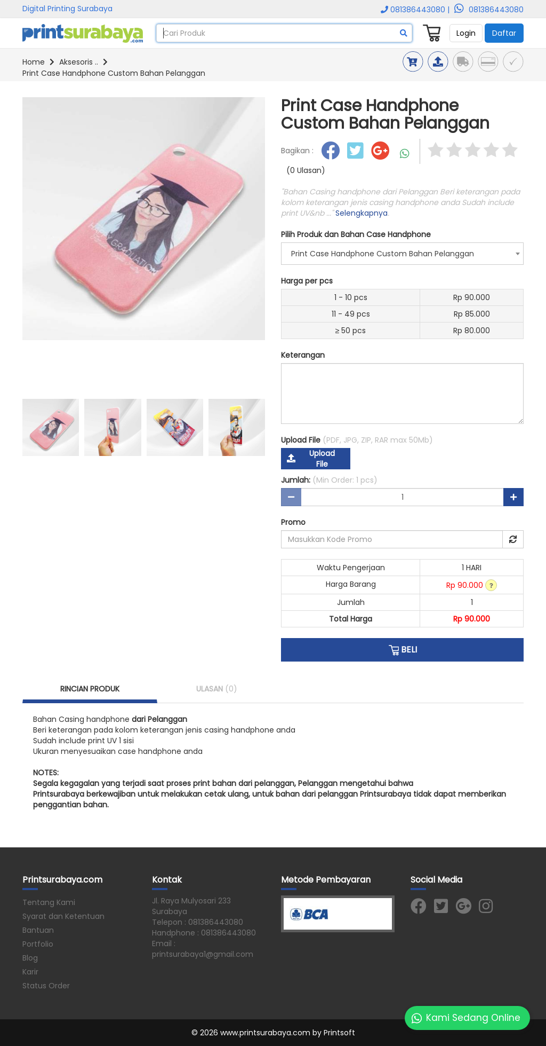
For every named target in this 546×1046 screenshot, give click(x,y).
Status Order (46, 985)
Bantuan (38, 930)
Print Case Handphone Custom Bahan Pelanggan (113, 73)
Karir (30, 971)
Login (466, 33)
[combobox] (402, 253)
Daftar (504, 33)
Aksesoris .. (78, 62)
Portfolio (37, 944)
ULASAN (216, 688)
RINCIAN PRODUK (89, 688)
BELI (402, 649)
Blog (30, 958)
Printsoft (339, 1032)
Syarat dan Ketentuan (63, 916)
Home (33, 62)
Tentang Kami (48, 902)
